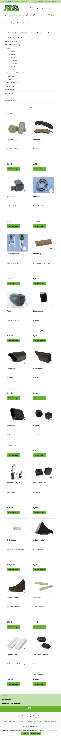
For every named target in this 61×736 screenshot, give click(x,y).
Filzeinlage (37, 254)
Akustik (9, 79)
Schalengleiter (38, 540)
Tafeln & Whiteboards (13, 83)
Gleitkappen (11, 368)
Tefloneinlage (12, 654)
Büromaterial (9, 93)
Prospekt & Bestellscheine (11, 704)
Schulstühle (12, 57)
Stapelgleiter (38, 597)
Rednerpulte (12, 66)
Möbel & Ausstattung (12, 45)
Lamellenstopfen (39, 483)
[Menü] (6, 15)
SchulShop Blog (10, 100)
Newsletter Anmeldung (20, 1)
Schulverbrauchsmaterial (13, 37)
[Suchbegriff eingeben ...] (17, 15)
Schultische (12, 54)
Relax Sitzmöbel (13, 60)
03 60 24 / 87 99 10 (42, 9)
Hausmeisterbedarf (11, 41)
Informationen (7, 700)
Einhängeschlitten (14, 254)
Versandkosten (35, 721)
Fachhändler (48, 1)
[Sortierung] (30, 114)
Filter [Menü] (30, 107)
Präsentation (10, 76)
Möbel (9, 48)
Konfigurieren (35, 733)
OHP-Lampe (11, 540)
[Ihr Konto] (41, 15)
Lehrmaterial (9, 89)
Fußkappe (10, 311)
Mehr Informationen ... (52, 730)
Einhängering (38, 196)
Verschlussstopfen (40, 654)
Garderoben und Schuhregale (15, 73)
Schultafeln (10, 86)
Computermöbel (13, 63)
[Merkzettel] (34, 15)
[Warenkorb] (52, 15)
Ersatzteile (11, 69)
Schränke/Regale (13, 51)
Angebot (8, 97)
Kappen (36, 425)
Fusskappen (38, 311)
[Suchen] (27, 15)
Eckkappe (10, 196)
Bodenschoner (12, 139)
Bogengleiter (38, 139)
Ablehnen (25, 733)
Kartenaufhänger (13, 483)
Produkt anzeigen (13, 169)
